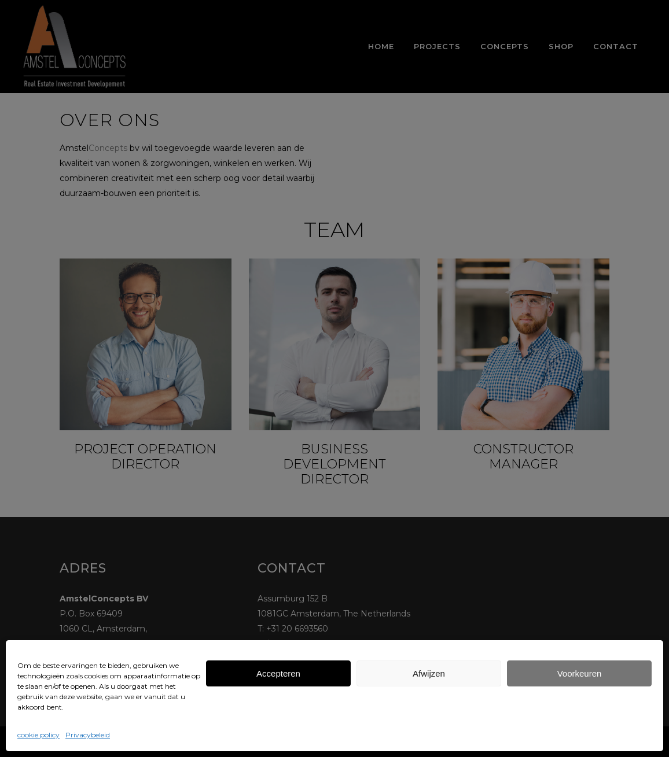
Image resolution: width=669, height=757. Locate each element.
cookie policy (38, 734)
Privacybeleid (87, 734)
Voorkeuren (579, 673)
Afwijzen (429, 673)
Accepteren (278, 673)
